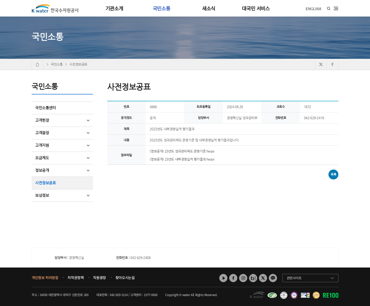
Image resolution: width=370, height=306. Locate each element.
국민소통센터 (45, 108)
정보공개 (62, 170)
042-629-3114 (118, 295)
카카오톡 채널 (273, 278)
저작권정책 (75, 277)
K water (55, 8)
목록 (333, 174)
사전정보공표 (45, 183)
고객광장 (62, 133)
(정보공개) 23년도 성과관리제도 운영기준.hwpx (182, 151)
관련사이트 (294, 278)
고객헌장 (62, 120)
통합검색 (328, 8)
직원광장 (99, 277)
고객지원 (62, 145)
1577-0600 (150, 295)
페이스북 (233, 278)
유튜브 (223, 278)
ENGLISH (313, 9)
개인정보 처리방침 (45, 277)
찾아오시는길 (125, 277)
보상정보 (62, 195)
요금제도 (62, 158)
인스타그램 (243, 278)
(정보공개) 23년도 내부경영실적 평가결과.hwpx (182, 159)
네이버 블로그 (253, 278)
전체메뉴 (335, 8)
